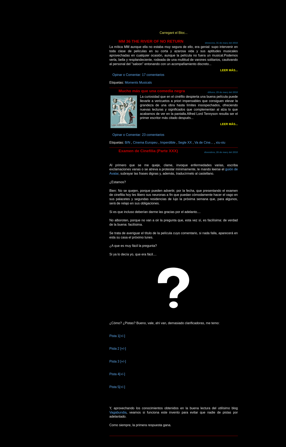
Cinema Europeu (145, 142)
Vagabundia (118, 412)
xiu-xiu (220, 142)
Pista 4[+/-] (117, 374)
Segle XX (185, 142)
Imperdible (168, 142)
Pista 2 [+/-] (117, 348)
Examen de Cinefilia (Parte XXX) (148, 151)
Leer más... (229, 70)
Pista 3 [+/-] (117, 361)
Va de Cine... (204, 142)
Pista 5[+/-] (117, 387)
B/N (128, 142)
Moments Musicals (138, 82)
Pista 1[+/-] (117, 336)
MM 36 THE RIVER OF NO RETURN (151, 41)
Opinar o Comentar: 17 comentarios (139, 75)
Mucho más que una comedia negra (152, 91)
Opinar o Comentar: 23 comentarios (139, 134)
